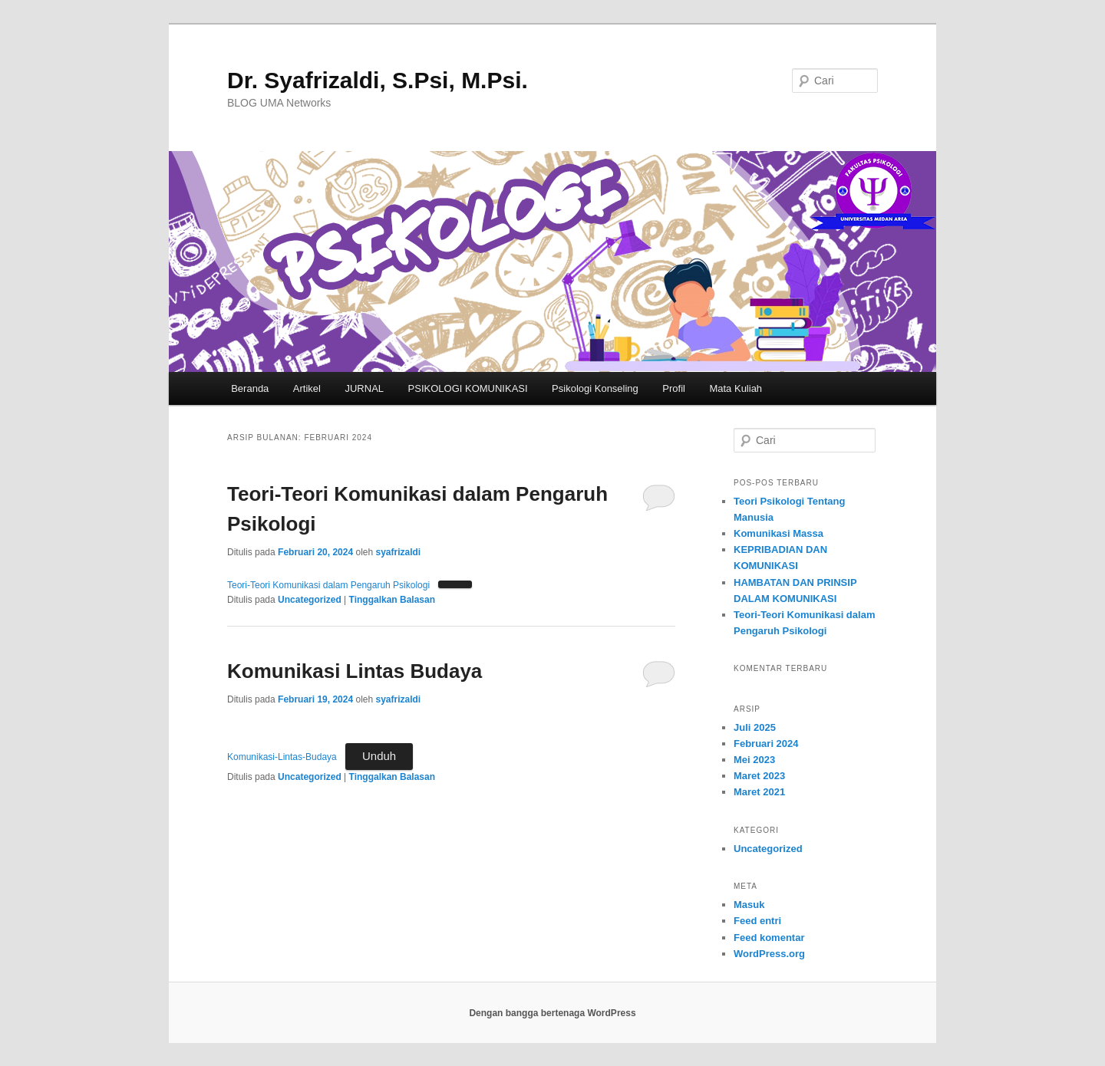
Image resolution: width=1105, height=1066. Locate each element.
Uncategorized (309, 599)
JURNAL (364, 388)
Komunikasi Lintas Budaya (354, 671)
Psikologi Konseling (595, 388)
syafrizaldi (398, 552)
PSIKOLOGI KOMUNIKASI (468, 388)
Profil (673, 388)
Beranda (250, 388)
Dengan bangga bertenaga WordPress (552, 1013)
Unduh (379, 755)
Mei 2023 (754, 759)
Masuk (749, 904)
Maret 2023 (759, 775)
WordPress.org (769, 953)
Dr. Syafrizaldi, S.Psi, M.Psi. (377, 80)
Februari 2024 (766, 743)
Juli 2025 (755, 727)
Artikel (307, 388)
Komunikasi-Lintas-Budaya (282, 757)
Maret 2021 (759, 792)
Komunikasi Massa (778, 533)
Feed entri (757, 920)
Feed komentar (769, 937)
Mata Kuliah (735, 388)
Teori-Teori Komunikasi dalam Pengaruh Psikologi (328, 585)
